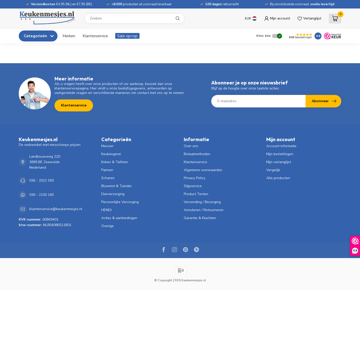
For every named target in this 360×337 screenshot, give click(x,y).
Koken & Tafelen (114, 162)
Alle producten (278, 178)
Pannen (107, 170)
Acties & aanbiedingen (119, 218)
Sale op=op (127, 35)
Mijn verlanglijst (278, 162)
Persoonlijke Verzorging (120, 202)
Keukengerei (111, 154)
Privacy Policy (194, 178)
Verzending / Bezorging (202, 202)
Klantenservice (95, 35)
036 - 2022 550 (41, 180)
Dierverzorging (112, 194)
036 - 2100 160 (41, 194)
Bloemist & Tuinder (116, 186)
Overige (107, 226)
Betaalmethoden (197, 154)
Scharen (107, 178)
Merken (68, 35)
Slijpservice (193, 186)
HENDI (106, 210)
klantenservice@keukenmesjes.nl (55, 209)
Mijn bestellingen (279, 154)
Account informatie (281, 146)
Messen (107, 146)
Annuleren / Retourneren (204, 210)
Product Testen (196, 194)
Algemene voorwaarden (203, 170)
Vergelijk (273, 170)
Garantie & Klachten (200, 218)
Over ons (191, 146)
